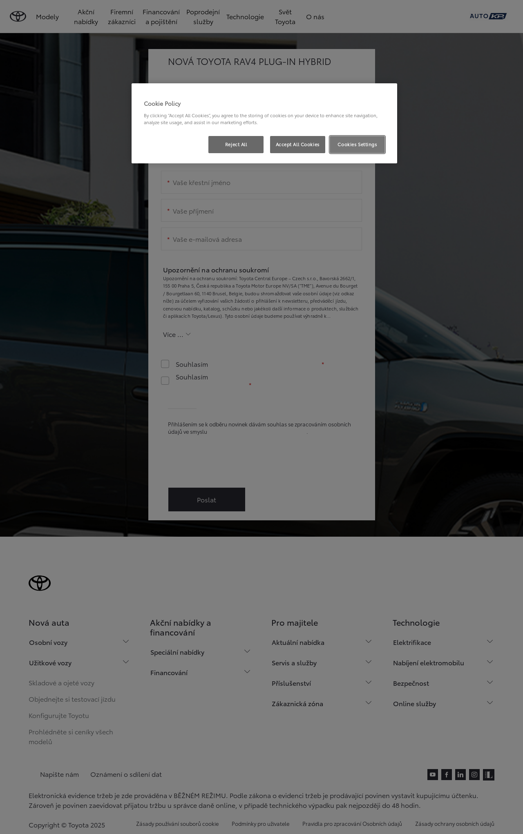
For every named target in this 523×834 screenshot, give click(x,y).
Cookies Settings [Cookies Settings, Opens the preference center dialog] (357, 144)
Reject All (236, 144)
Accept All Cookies (298, 144)
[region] (264, 123)
